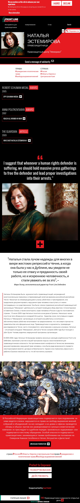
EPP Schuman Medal (11, 96)
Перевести (74, 30)
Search (69, 24)
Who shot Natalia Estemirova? (15, 140)
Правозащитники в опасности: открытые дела (60, 499)
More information (14, 12)
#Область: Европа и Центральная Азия (48, 75)
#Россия (44, 71)
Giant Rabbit (47, 488)
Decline (66, 3)
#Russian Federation (38, 444)
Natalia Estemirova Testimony (40, 244)
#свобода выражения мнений (26, 76)
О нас (50, 24)
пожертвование (30, 24)
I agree (56, 3)
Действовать (40, 475)
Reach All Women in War (12, 118)
